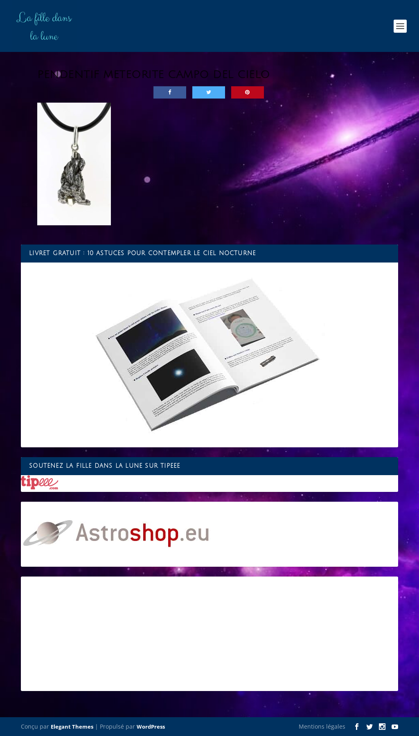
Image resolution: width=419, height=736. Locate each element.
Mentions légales (322, 726)
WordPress (151, 726)
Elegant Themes (72, 726)
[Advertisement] (209, 634)
